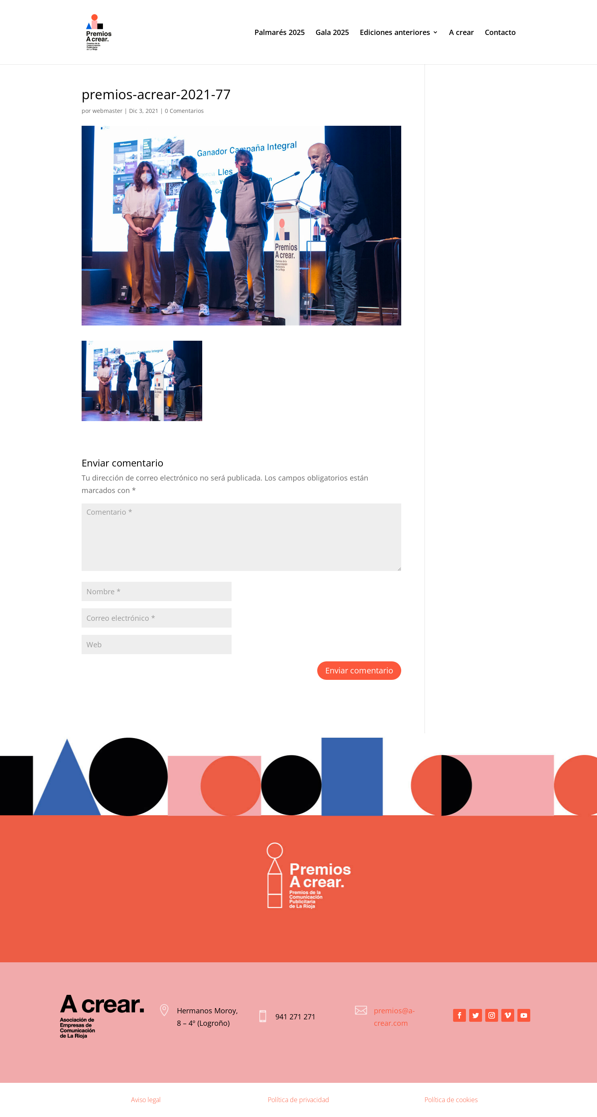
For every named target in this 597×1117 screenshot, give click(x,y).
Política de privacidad (298, 1099)
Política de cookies (451, 1099)
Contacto (500, 33)
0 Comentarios (184, 111)
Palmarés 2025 (279, 33)
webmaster (107, 111)
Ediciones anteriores (395, 33)
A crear (461, 33)
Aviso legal (146, 1099)
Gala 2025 (332, 33)
